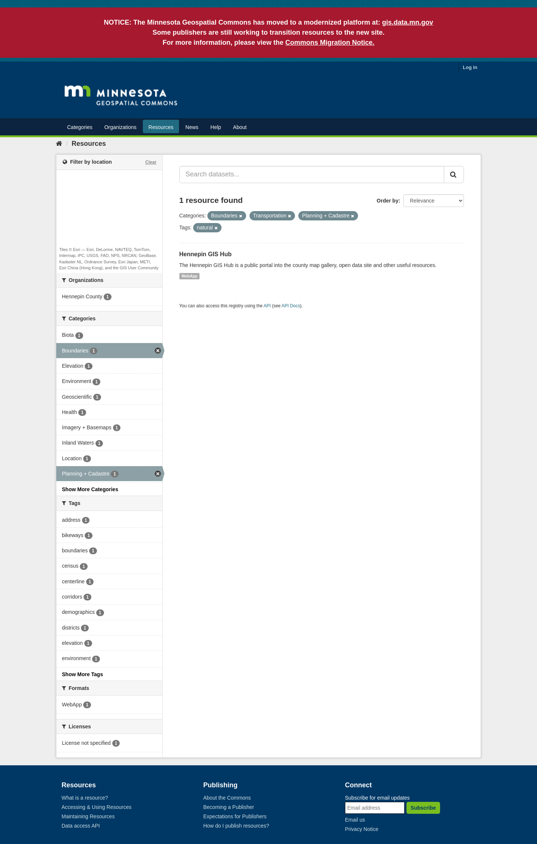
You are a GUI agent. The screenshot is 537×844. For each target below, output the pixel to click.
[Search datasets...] (312, 174)
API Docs (291, 305)
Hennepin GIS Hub (205, 254)
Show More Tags (82, 674)
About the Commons (227, 798)
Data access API (81, 826)
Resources (160, 127)
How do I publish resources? (236, 826)
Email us (355, 820)
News (191, 127)
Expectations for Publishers (235, 816)
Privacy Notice (361, 829)
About (240, 127)
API (267, 305)
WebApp (189, 276)
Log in (470, 67)
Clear (150, 162)
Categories (79, 127)
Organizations (120, 127)
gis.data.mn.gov (407, 22)
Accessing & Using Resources (97, 807)
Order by (387, 201)
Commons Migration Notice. (329, 42)
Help (215, 127)
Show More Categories (90, 489)
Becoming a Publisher (228, 807)
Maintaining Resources (88, 816)
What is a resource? (85, 798)
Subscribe (423, 808)
